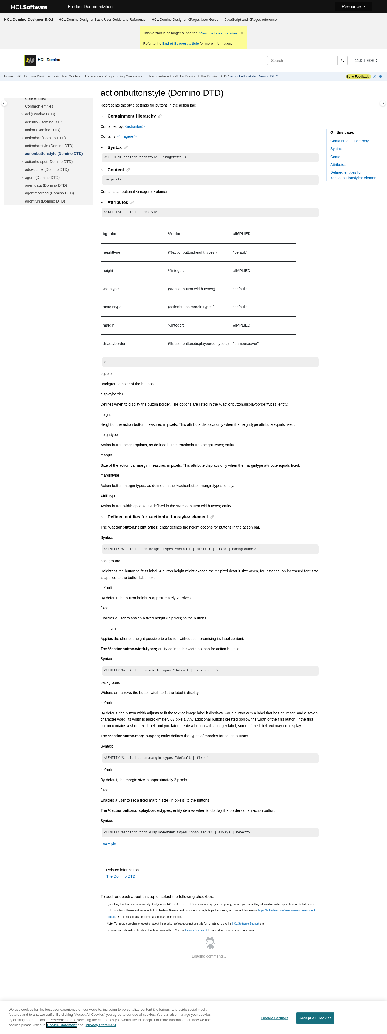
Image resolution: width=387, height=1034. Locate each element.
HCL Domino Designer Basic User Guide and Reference (102, 19)
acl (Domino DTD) (40, 114)
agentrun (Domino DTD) (45, 201)
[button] (23, 98)
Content (336, 157)
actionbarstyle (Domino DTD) (49, 146)
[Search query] (307, 60)
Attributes (338, 164)
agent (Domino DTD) (42, 177)
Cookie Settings (274, 1020)
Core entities (35, 98)
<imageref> (127, 136)
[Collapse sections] (375, 76)
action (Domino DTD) (42, 130)
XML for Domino (184, 76)
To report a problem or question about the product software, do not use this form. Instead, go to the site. (186, 927)
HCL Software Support (245, 927)
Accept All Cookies (315, 1020)
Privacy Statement (196, 934)
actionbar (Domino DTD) (45, 138)
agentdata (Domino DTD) (46, 185)
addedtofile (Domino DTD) (47, 169)
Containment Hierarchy (349, 141)
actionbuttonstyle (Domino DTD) (254, 76)
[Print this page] (381, 76)
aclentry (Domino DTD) (44, 122)
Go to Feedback (357, 77)
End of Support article (180, 43)
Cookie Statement (62, 1027)
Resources (352, 6)
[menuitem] (102, 19)
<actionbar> (135, 126)
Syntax (336, 149)
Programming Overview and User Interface (137, 76)
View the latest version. (218, 33)
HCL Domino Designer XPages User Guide (185, 19)
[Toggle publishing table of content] (4, 103)
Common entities (39, 106)
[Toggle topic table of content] (383, 103)
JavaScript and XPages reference (251, 19)
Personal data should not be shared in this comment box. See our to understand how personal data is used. (182, 934)
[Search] (342, 60)
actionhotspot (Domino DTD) (49, 162)
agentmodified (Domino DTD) (49, 193)
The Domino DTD (213, 76)
